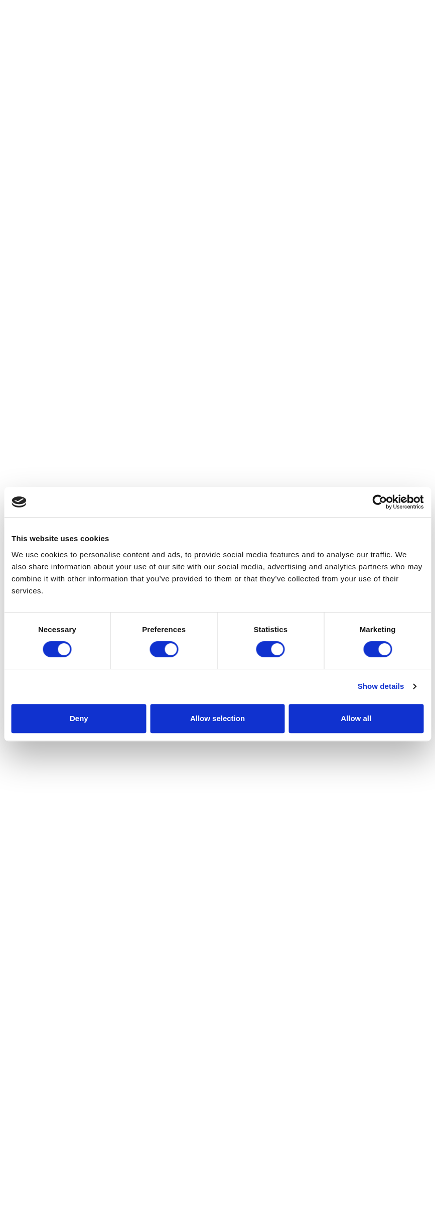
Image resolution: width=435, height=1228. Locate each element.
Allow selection (217, 718)
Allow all (356, 718)
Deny (79, 718)
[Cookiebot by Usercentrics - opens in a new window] (379, 501)
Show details (381, 686)
